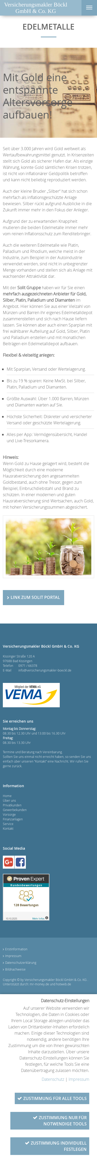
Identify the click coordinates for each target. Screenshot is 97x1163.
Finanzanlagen (13, 819)
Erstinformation (16, 949)
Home (7, 796)
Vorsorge (9, 814)
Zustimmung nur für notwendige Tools (63, 1121)
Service (8, 824)
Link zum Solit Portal (35, 597)
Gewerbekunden (15, 810)
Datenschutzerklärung (20, 962)
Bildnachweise (15, 969)
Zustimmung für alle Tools (55, 1098)
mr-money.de (39, 984)
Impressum (13, 956)
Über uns (9, 800)
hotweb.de (63, 984)
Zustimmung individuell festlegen (59, 1146)
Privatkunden (12, 805)
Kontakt (8, 828)
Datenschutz (53, 1079)
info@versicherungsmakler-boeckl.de (44, 670)
